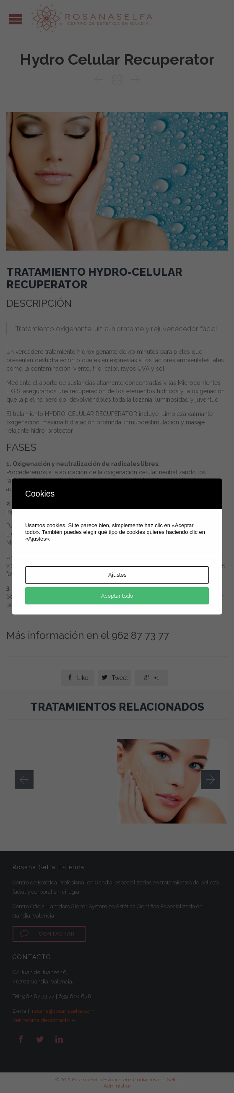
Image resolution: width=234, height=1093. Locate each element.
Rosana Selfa (163, 1080)
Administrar (117, 1086)
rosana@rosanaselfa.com (63, 1011)
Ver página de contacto (41, 1020)
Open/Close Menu (15, 19)
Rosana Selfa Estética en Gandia (109, 1080)
